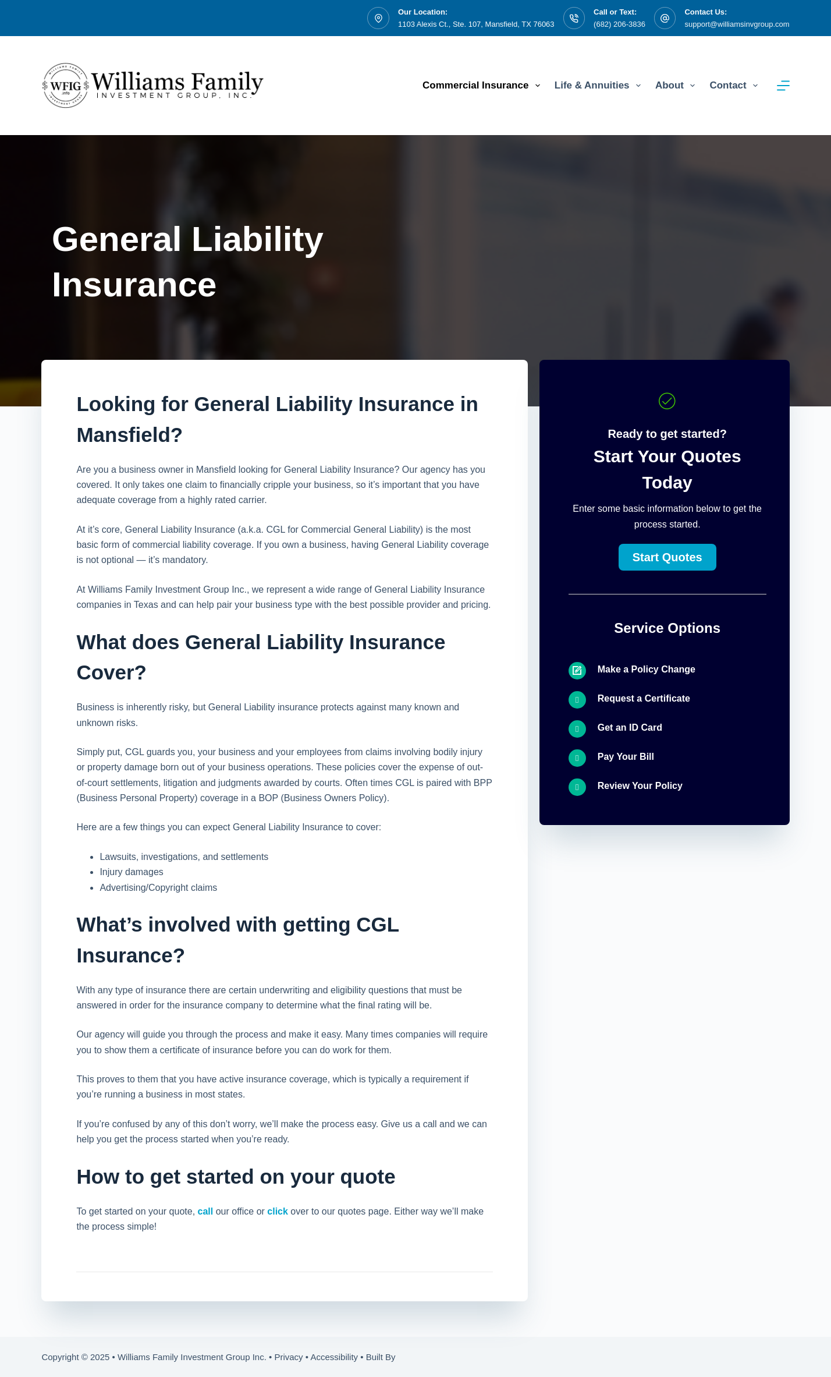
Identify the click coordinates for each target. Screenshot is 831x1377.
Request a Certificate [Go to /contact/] (644, 698)
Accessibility (334, 1357)
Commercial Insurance (483, 86)
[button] (667, 557)
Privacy (288, 1357)
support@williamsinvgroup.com (736, 24)
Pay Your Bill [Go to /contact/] (626, 757)
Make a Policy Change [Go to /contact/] (646, 669)
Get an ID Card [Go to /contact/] (630, 727)
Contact (735, 86)
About (677, 86)
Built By (381, 1357)
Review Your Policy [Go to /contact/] (640, 786)
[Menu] (783, 85)
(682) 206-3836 (619, 24)
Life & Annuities (600, 86)
